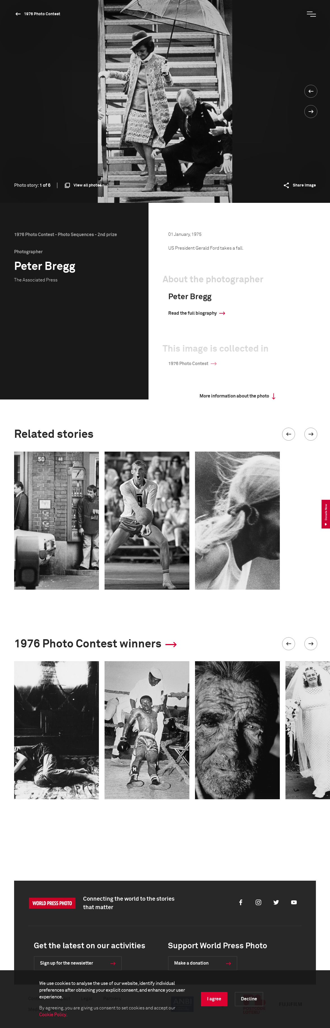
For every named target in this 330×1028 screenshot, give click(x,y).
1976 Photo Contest (42, 14)
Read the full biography (192, 313)
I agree (214, 999)
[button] (288, 434)
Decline (249, 999)
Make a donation (191, 963)
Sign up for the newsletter (66, 963)
